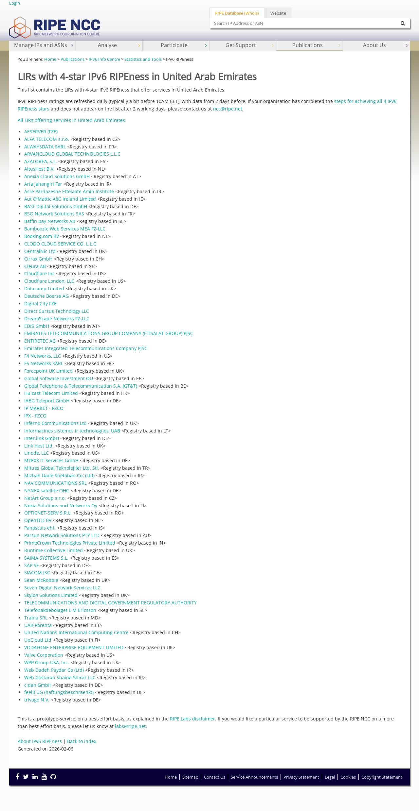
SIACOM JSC (37, 572)
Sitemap (190, 777)
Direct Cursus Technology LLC (56, 311)
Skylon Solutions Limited (51, 595)
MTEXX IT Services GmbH (51, 460)
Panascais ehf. (40, 528)
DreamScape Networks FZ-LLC (56, 318)
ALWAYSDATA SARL (45, 147)
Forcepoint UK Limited (48, 371)
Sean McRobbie (41, 580)
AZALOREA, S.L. (40, 161)
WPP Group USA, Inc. (46, 662)
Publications (317, 45)
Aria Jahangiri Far (43, 184)
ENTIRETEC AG (40, 341)
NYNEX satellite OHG (46, 490)
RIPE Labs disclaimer (192, 719)
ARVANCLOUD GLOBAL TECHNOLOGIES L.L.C (72, 154)
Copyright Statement (381, 777)
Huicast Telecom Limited (51, 393)
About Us (386, 45)
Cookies (348, 777)
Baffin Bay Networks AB (49, 221)
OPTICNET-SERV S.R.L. (48, 513)
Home (50, 59)
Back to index (81, 741)
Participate (184, 45)
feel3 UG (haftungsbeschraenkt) (59, 692)
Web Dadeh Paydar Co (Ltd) (54, 670)
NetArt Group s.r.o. (45, 498)
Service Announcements (254, 777)
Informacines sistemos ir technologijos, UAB (72, 431)
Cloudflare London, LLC (49, 281)
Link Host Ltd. (39, 446)
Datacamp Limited (44, 288)
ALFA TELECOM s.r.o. (46, 139)
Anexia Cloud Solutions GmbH (57, 176)
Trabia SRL (35, 618)
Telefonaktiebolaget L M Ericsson (60, 610)
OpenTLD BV (37, 520)
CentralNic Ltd (40, 251)
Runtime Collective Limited (53, 550)
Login (14, 3)
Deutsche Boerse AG (46, 296)
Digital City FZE (40, 303)
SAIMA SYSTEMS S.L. (46, 558)
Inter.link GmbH (41, 438)
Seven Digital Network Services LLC (62, 587)
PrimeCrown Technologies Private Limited (69, 543)
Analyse (119, 45)
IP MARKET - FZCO (44, 408)
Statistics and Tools (143, 59)
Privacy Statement (301, 777)
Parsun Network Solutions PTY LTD (62, 535)
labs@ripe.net (130, 726)
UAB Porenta (38, 625)
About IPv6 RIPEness (40, 741)
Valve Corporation (43, 655)
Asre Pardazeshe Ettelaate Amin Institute (69, 191)
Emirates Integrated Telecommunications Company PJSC (85, 348)
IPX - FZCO (35, 416)
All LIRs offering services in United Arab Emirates (71, 120)
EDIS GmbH (36, 326)
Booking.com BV (41, 236)
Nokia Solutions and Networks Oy (60, 505)
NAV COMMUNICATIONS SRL (55, 483)
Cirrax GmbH (38, 259)
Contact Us (214, 777)
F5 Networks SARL (43, 363)
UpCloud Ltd (37, 640)
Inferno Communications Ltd (55, 423)
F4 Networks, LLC (42, 356)
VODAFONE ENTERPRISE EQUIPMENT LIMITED (73, 647)
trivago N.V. (36, 700)
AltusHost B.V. (39, 169)
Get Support (250, 45)
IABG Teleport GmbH (46, 400)
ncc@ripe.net (227, 109)
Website (278, 13)
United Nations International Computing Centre (76, 632)
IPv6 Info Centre (104, 59)
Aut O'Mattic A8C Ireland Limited (60, 199)
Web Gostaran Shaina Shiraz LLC (60, 677)
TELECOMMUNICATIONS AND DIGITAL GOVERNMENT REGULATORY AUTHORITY (110, 603)
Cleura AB (35, 266)
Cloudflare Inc (39, 273)
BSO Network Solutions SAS (54, 214)
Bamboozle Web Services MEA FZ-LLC (64, 229)
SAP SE (31, 565)
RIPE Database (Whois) (237, 13)
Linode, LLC (36, 453)
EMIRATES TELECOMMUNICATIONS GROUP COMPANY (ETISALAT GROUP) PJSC (108, 333)
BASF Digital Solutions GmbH (55, 206)
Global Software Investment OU (58, 378)
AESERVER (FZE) (41, 131)
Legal (330, 777)
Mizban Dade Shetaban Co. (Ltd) (59, 475)
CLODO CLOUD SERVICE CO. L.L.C (60, 244)
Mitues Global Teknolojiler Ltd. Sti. (61, 468)
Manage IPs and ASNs (44, 45)
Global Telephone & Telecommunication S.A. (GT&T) (80, 386)
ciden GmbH (37, 685)
